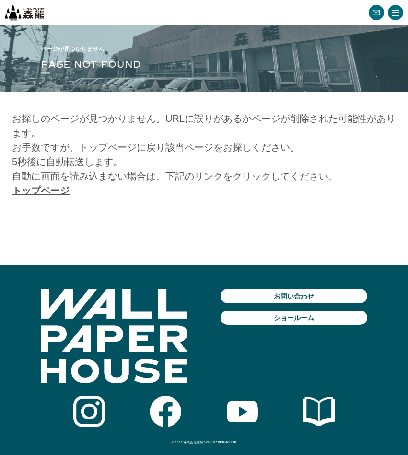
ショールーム (294, 318)
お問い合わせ (294, 296)
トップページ (41, 190)
